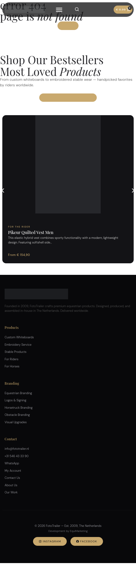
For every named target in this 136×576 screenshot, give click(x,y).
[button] (3, 190)
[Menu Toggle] (59, 9)
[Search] (77, 9)
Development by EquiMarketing (68, 531)
